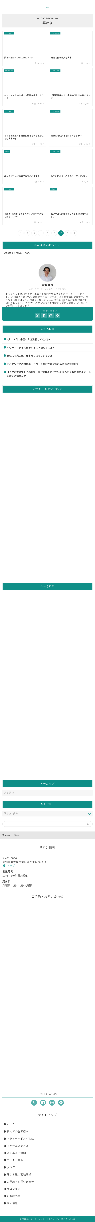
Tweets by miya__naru (16, 252)
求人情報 (12, 1203)
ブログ (11, 1167)
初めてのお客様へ (18, 1131)
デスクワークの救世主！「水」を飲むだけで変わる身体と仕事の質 (43, 364)
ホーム (11, 1124)
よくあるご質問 (16, 1153)
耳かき (17, 835)
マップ (9, 865)
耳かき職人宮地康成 (19, 1174)
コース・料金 (15, 1160)
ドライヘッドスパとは (20, 1138)
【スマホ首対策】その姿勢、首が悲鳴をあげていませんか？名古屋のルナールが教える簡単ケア (49, 374)
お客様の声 (13, 1196)
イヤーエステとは (18, 1145)
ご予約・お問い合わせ (20, 1181)
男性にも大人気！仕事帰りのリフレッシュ (29, 355)
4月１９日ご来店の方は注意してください (29, 339)
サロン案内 (13, 1189)
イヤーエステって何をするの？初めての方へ (31, 347)
